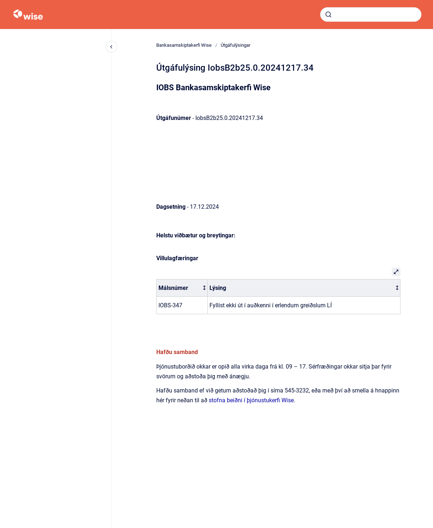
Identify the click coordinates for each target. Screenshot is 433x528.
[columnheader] (182, 287)
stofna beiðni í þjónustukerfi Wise (251, 400)
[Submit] (328, 14)
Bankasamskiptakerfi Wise (184, 45)
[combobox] (370, 14)
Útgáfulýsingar (235, 45)
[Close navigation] (111, 47)
